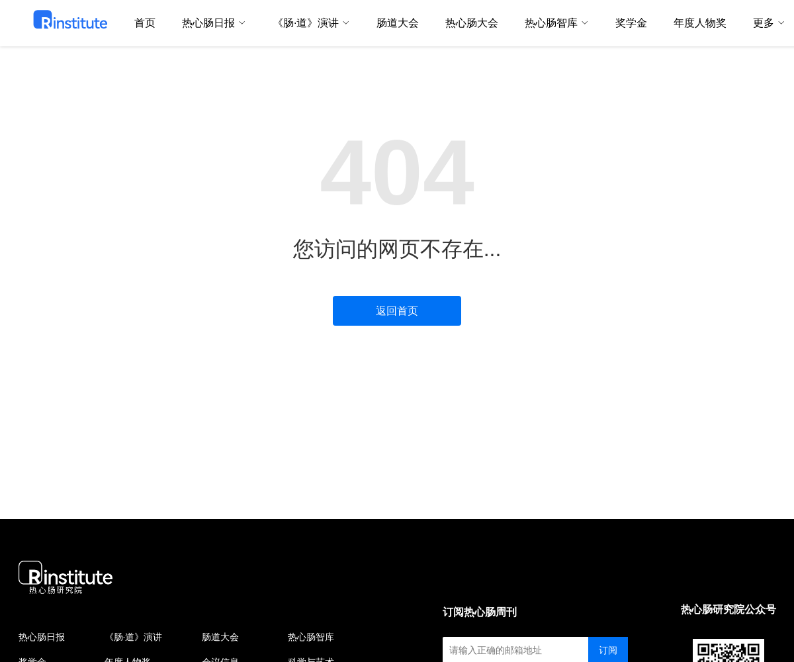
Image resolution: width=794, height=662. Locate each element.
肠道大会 (220, 637)
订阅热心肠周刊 (480, 612)
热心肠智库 (311, 637)
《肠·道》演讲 (134, 637)
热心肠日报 (42, 637)
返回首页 (397, 310)
